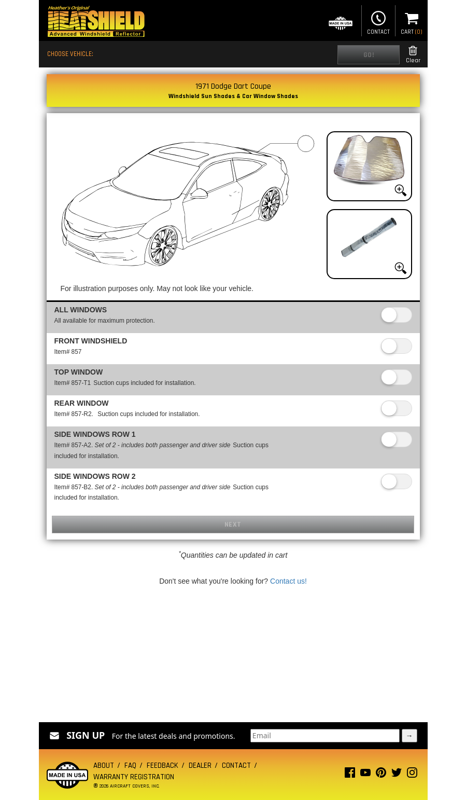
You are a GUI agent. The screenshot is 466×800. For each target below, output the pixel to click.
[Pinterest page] (381, 774)
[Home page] (96, 22)
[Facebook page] (350, 774)
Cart (411, 22)
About (103, 765)
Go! (368, 55)
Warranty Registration (133, 777)
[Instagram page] (412, 774)
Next (233, 524)
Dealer (200, 765)
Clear (413, 54)
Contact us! (288, 581)
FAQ (130, 765)
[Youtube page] (365, 774)
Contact (378, 22)
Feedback (162, 765)
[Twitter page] (396, 774)
